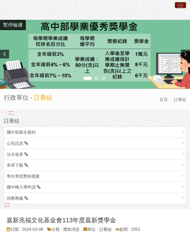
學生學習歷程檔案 (23, 176)
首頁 (163, 99)
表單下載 (17, 165)
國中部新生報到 (21, 132)
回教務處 (17, 198)
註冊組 (180, 99)
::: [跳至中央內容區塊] (7, 204)
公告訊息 (17, 143)
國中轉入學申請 (24, 187)
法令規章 (17, 154)
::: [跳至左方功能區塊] (11, 112)
